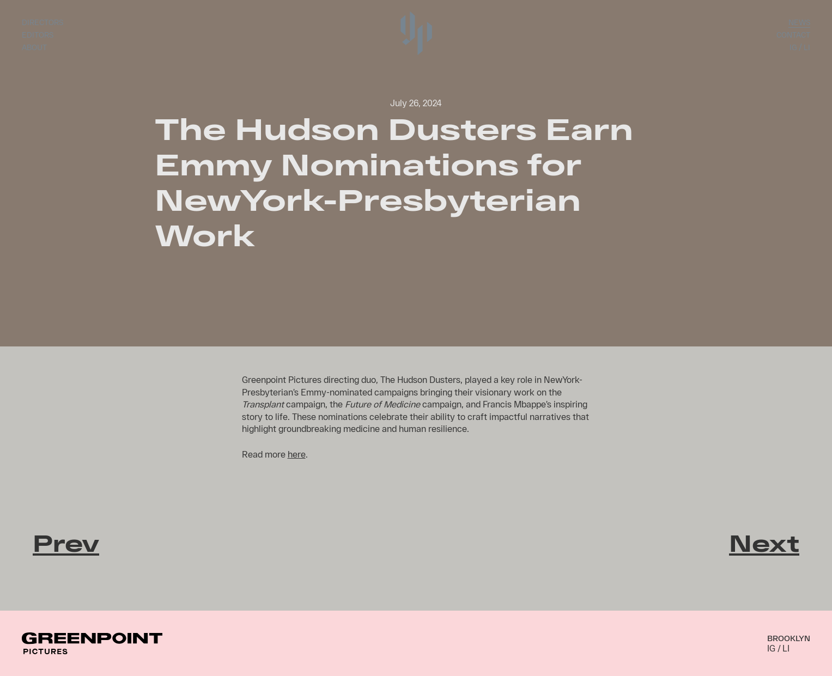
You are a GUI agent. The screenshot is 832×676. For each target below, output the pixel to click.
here (297, 454)
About (34, 47)
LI (807, 47)
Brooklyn (788, 638)
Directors (42, 22)
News (799, 22)
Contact (793, 34)
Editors (37, 34)
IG (793, 47)
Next (764, 542)
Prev (66, 542)
